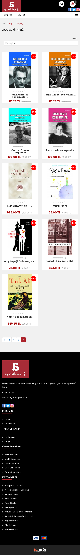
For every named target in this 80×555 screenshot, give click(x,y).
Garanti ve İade (12, 463)
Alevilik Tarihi (10, 525)
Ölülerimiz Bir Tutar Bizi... (60, 261)
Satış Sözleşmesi (12, 468)
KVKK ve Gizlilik (11, 454)
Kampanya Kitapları (14, 485)
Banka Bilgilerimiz (13, 472)
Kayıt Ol (21, 15)
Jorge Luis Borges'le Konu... (60, 94)
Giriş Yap (8, 15)
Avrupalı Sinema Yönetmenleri (18, 512)
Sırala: (75, 38)
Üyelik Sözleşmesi (12, 459)
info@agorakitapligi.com (15, 397)
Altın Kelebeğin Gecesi (20, 316)
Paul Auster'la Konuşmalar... (20, 96)
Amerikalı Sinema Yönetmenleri (19, 516)
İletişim (8, 419)
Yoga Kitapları (11, 520)
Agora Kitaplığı (16, 23)
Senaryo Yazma (12, 507)
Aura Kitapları (11, 498)
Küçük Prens (60, 205)
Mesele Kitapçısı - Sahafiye (17, 490)
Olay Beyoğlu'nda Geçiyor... (20, 261)
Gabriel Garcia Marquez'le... (20, 151)
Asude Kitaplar (11, 529)
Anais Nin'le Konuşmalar (60, 150)
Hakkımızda (10, 423)
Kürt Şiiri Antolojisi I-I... (20, 205)
